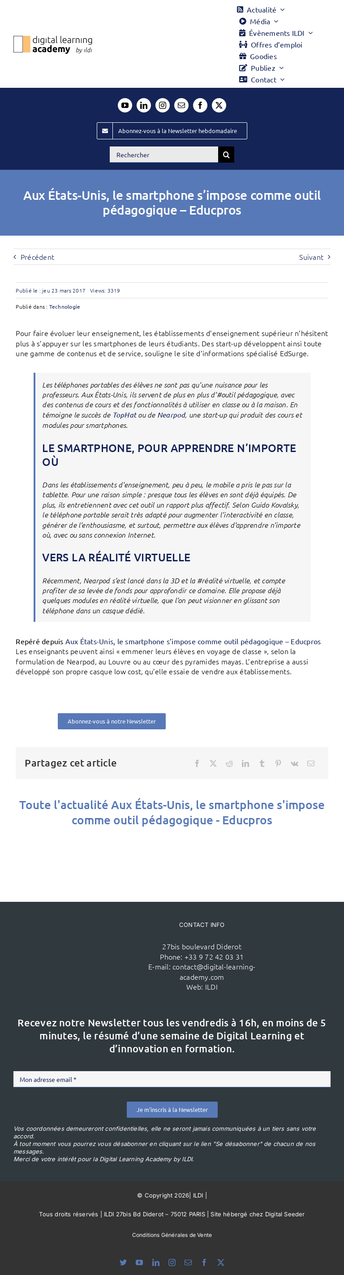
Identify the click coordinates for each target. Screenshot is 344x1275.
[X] (213, 763)
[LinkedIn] (245, 763)
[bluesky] (123, 1262)
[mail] (181, 105)
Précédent (37, 257)
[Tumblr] (262, 763)
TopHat (124, 414)
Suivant (311, 257)
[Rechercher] (164, 154)
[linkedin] (144, 105)
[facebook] (200, 105)
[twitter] (219, 105)
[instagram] (162, 105)
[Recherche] (226, 154)
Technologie (65, 306)
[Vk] (294, 763)
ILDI (211, 986)
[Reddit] (229, 763)
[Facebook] (197, 763)
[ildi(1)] (90, 939)
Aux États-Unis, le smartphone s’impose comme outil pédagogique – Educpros (193, 641)
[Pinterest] (278, 763)
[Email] (311, 763)
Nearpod (171, 414)
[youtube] (125, 105)
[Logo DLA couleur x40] (52, 39)
